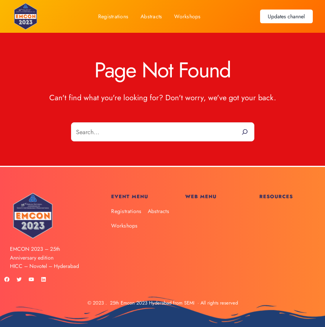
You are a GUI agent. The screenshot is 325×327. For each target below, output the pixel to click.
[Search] (244, 131)
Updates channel (286, 16)
